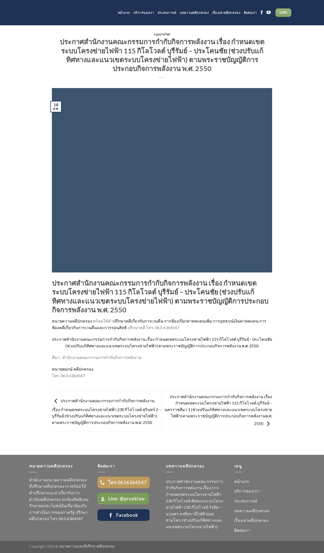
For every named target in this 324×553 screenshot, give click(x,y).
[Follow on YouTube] (269, 12)
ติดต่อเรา (250, 13)
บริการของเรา (143, 13)
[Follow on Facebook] (262, 12)
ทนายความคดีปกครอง (72, 320)
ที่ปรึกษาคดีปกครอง (46, 486)
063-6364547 (71, 518)
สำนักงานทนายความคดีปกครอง (58, 479)
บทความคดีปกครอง (194, 13)
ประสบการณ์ (166, 13)
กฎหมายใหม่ (162, 34)
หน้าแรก (124, 13)
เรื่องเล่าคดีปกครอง (226, 13)
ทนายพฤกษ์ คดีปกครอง (72, 369)
